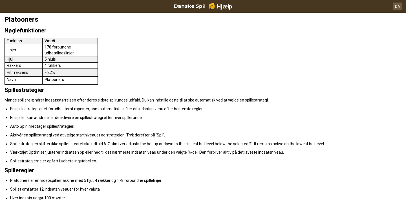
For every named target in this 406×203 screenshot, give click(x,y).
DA (397, 6)
